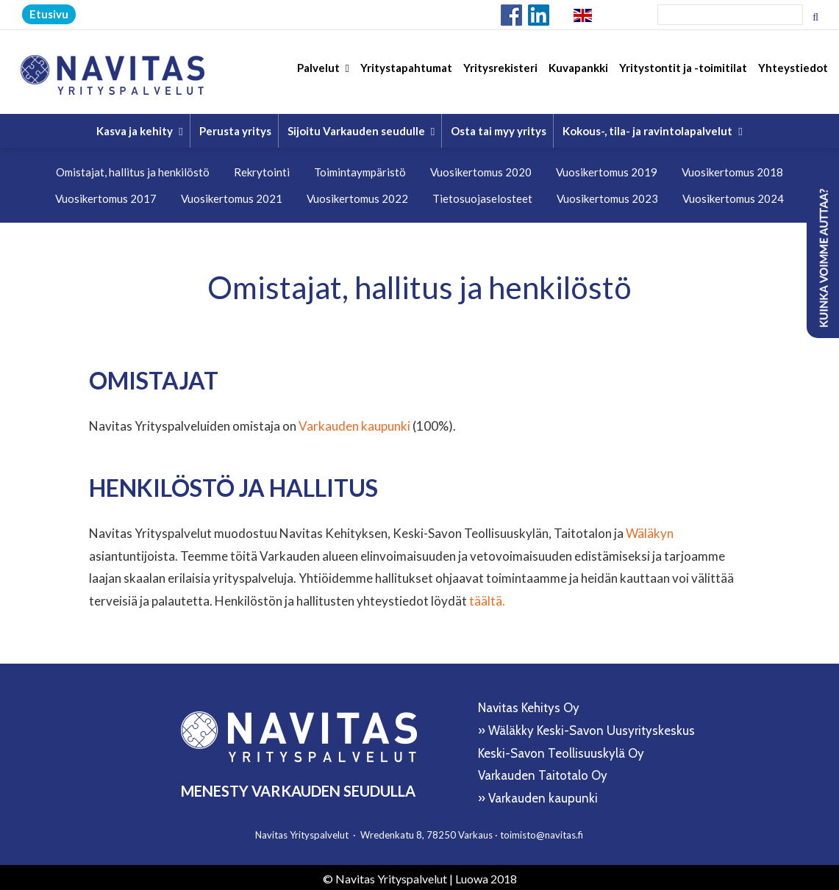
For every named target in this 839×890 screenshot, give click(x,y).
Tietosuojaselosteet (482, 195)
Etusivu (48, 14)
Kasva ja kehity (139, 127)
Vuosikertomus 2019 (606, 169)
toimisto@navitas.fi (541, 831)
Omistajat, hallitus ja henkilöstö (133, 169)
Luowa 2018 (486, 875)
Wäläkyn (650, 530)
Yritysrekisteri (500, 74)
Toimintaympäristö (360, 169)
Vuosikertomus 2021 (231, 195)
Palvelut (323, 74)
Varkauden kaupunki (354, 423)
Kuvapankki (578, 74)
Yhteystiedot (793, 74)
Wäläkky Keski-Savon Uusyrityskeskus (591, 727)
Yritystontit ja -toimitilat (683, 74)
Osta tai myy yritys (498, 127)
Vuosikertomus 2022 (357, 195)
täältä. (487, 597)
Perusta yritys (235, 127)
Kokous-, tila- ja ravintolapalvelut (652, 127)
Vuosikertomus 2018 (732, 169)
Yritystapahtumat (406, 74)
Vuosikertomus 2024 (733, 195)
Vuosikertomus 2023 (607, 195)
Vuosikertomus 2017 (106, 195)
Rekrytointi (262, 169)
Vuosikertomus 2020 (481, 169)
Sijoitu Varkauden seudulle (361, 127)
